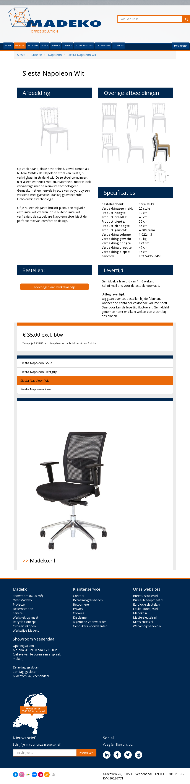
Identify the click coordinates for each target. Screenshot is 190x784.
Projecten (19, 604)
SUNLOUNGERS (84, 45)
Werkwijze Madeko (26, 630)
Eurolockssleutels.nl (146, 604)
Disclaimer (80, 617)
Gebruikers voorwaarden (90, 626)
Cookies (78, 613)
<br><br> (49, 243)
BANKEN (56, 45)
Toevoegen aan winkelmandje (54, 287)
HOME (8, 45)
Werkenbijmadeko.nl (147, 626)
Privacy (78, 609)
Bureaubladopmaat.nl (148, 600)
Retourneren (82, 604)
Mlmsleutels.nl (143, 622)
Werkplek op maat (25, 617)
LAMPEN (67, 45)
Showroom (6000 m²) (28, 596)
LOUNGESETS (103, 45)
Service (18, 613)
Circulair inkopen (24, 626)
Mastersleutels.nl (145, 617)
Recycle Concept (24, 622)
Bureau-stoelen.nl (145, 596)
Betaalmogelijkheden (88, 600)
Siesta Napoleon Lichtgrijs (39, 372)
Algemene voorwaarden (90, 622)
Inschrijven (86, 753)
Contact (78, 596)
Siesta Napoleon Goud (36, 363)
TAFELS (44, 45)
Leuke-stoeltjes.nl (145, 609)
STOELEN (19, 45)
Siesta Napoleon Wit (34, 380)
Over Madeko (22, 600)
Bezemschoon (23, 609)
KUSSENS (118, 45)
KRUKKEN (33, 45)
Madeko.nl (75, 485)
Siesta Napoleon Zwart (37, 389)
